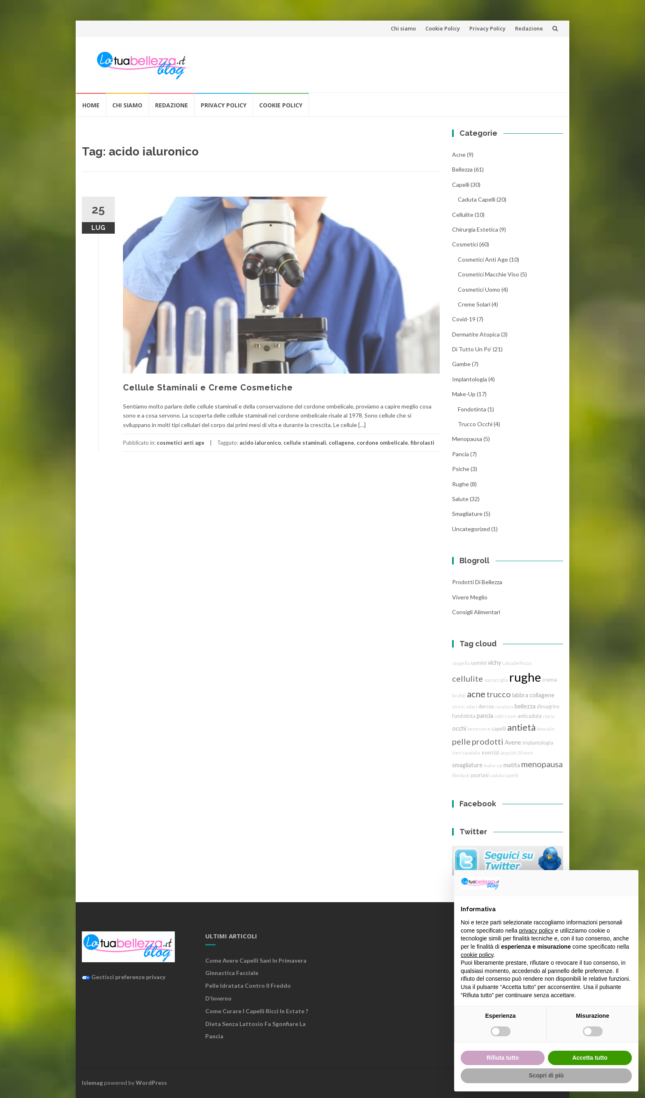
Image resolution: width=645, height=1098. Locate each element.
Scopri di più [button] (546, 1075)
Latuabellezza (516, 663)
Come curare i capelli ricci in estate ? (256, 1010)
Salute (460, 498)
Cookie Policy (442, 28)
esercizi (490, 753)
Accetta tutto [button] (590, 1057)
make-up (493, 765)
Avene (513, 742)
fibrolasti (422, 442)
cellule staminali (304, 442)
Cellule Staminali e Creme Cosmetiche (208, 387)
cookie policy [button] (477, 955)
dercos (486, 706)
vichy (494, 662)
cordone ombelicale (382, 442)
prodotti (487, 741)
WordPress (151, 1082)
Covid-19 (464, 319)
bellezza (462, 169)
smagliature (467, 513)
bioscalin (546, 728)
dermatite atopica (476, 334)
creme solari (474, 304)
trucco (499, 694)
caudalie (471, 752)
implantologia (469, 379)
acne (459, 154)
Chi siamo (403, 28)
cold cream (505, 716)
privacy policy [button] (536, 930)
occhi (459, 728)
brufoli (459, 695)
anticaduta (529, 716)
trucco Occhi (475, 423)
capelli (499, 729)
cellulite (462, 214)
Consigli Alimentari (476, 611)
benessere (478, 728)
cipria (549, 716)
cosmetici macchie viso (488, 274)
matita (511, 764)
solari (471, 706)
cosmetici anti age (180, 442)
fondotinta (472, 409)
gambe (461, 363)
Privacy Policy (487, 28)
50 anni (525, 752)
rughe (460, 484)
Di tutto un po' (472, 349)
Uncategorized (471, 528)
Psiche (460, 468)
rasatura (504, 706)
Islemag (92, 1082)
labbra (520, 695)
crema (549, 680)
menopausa (467, 438)
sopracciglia (496, 679)
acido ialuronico (260, 442)
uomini (479, 663)
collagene (341, 442)
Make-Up (464, 393)
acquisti (509, 752)
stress (458, 706)
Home (91, 105)
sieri (457, 752)
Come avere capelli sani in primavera (255, 960)
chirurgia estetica (475, 229)
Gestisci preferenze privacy (123, 976)
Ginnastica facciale (231, 972)
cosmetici (465, 244)
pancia (460, 453)
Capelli (460, 184)
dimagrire (548, 706)
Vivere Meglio (469, 597)
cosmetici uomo (479, 289)
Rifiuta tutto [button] (503, 1057)
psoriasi (480, 775)
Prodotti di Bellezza (477, 581)
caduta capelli (476, 199)
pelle (461, 741)
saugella (461, 663)
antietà (521, 727)
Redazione (529, 28)
